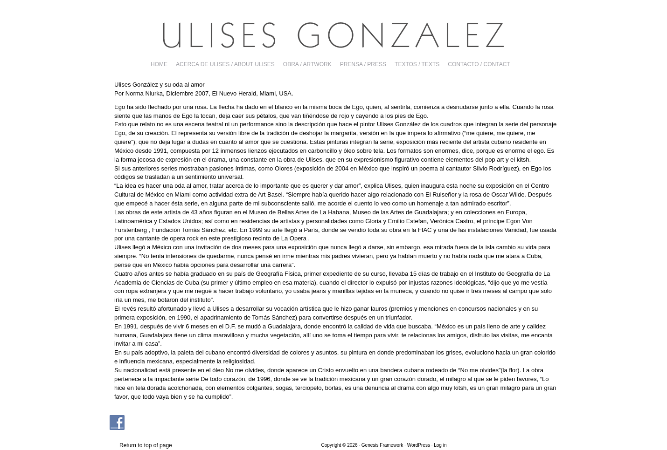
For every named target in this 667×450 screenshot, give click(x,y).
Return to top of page (145, 445)
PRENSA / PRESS (363, 64)
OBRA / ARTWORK (307, 64)
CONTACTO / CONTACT (479, 64)
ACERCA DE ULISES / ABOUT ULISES (225, 64)
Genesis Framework (382, 445)
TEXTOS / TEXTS (417, 64)
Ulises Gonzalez (333, 35)
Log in (440, 445)
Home (159, 64)
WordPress (418, 445)
